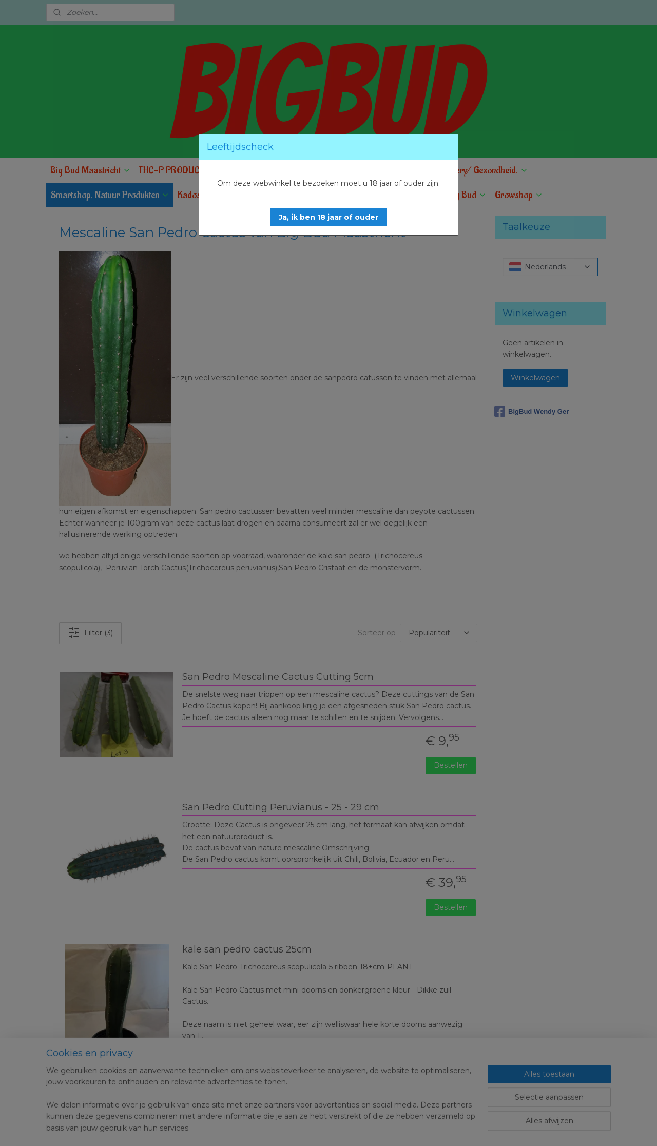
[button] (328, 217)
